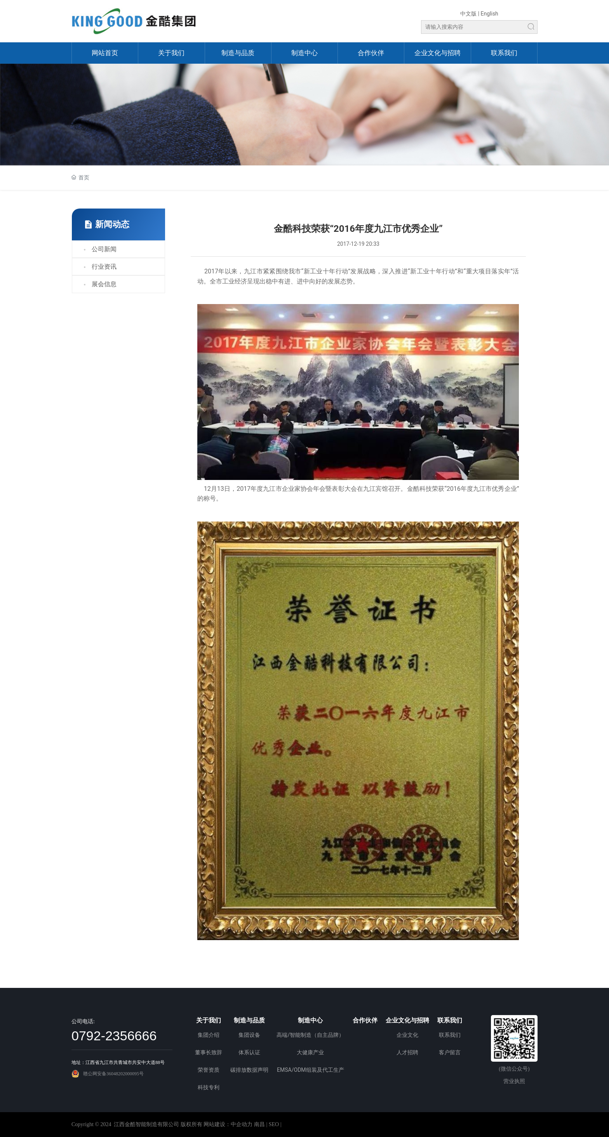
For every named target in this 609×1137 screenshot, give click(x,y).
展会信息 (104, 284)
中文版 (468, 13)
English (489, 13)
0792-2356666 (114, 1035)
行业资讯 (104, 266)
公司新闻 (104, 249)
